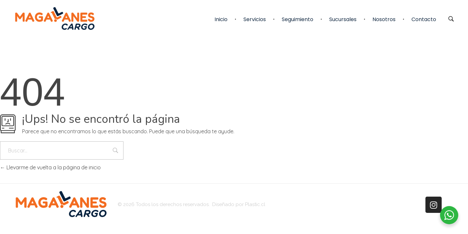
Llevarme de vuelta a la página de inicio (50, 167)
